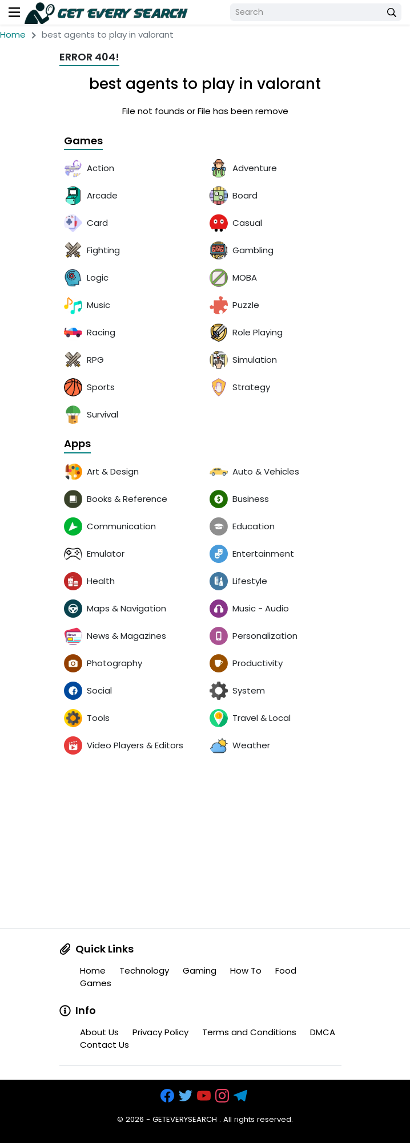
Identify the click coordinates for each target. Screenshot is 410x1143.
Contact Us (104, 1045)
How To (246, 970)
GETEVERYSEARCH (184, 1119)
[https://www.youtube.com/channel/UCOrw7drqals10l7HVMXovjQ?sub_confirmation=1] (205, 1096)
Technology (144, 970)
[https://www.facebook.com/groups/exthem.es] (168, 1096)
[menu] (14, 12)
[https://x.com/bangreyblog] (187, 1096)
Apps (77, 444)
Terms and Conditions (249, 1032)
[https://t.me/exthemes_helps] (242, 1096)
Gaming (199, 970)
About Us (99, 1032)
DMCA (322, 1032)
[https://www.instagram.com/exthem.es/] (223, 1096)
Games (83, 141)
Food (285, 970)
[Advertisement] (205, 848)
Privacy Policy (160, 1032)
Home (13, 34)
